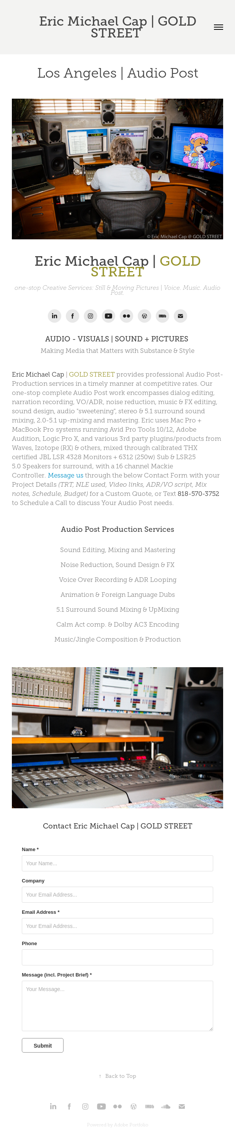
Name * (30, 849)
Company (33, 881)
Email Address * (41, 912)
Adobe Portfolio (131, 1125)
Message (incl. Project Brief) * (57, 975)
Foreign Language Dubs (138, 594)
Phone (29, 943)
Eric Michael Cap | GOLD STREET (119, 27)
